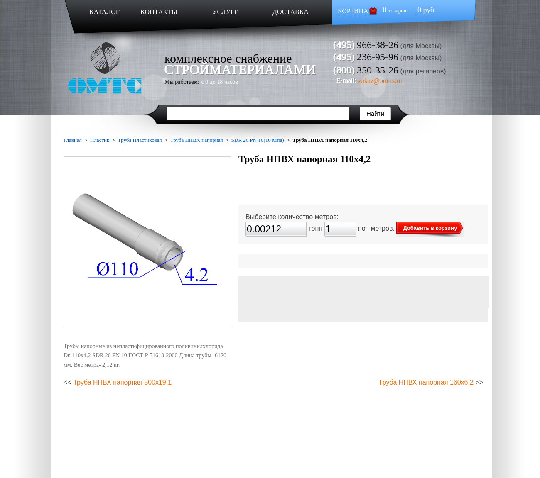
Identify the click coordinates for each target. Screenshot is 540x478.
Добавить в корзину (430, 228)
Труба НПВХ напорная (196, 140)
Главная (73, 140)
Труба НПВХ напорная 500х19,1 (122, 382)
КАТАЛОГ (104, 11)
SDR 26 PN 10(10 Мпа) (257, 140)
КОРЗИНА (353, 11)
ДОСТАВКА (290, 11)
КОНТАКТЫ (158, 11)
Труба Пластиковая (140, 140)
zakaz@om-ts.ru (380, 80)
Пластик (99, 140)
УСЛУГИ (225, 11)
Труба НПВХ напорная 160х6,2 (426, 382)
